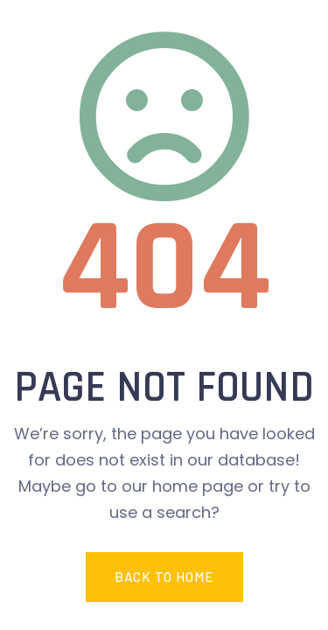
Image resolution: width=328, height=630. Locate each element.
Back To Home (164, 576)
